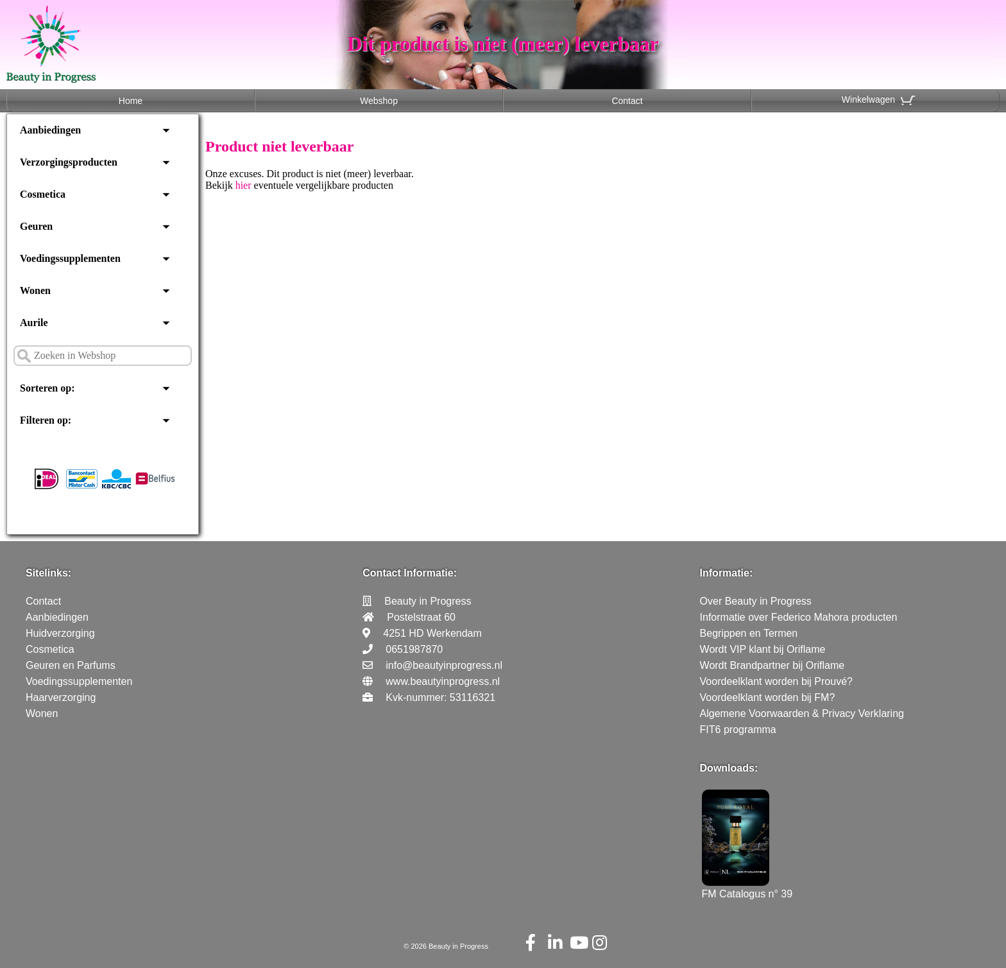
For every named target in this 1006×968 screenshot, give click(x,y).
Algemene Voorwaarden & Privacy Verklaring (802, 713)
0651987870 (414, 649)
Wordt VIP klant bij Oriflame (763, 649)
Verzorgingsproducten (68, 162)
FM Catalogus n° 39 (747, 888)
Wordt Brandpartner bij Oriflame (772, 665)
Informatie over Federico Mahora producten (799, 617)
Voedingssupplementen (70, 258)
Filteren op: (45, 420)
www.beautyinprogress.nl (443, 681)
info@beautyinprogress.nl (444, 665)
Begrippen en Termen (749, 633)
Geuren (36, 226)
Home (130, 101)
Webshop (379, 101)
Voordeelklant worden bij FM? (767, 697)
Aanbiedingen (50, 130)
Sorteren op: (47, 388)
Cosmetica (42, 194)
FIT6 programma (738, 729)
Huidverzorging (60, 633)
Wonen (35, 290)
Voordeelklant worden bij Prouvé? (776, 681)
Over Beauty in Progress (756, 601)
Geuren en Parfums (70, 665)
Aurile (34, 322)
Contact (626, 101)
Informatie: (726, 572)
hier (243, 185)
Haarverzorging (61, 697)
